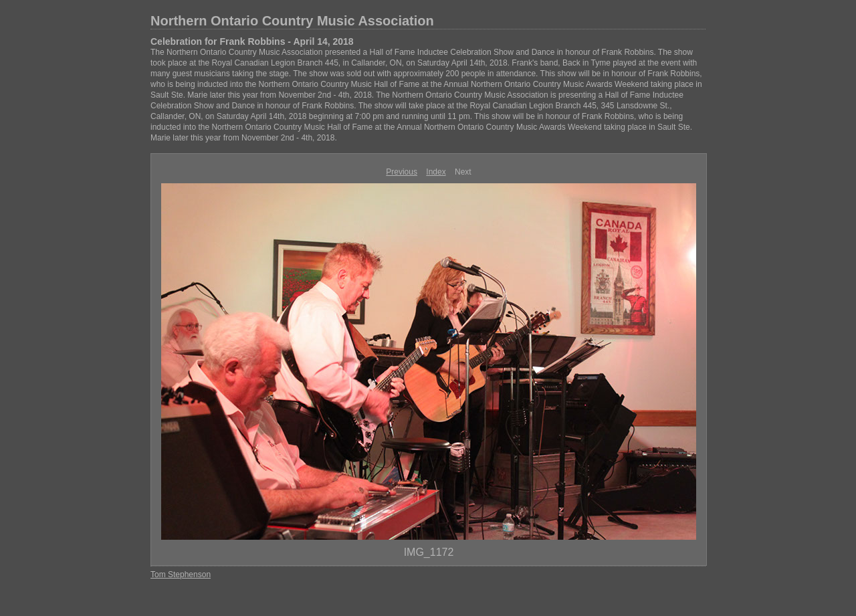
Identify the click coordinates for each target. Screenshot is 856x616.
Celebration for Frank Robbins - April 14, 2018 (252, 41)
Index (435, 172)
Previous (401, 172)
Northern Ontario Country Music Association (292, 20)
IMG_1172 (429, 552)
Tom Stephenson (180, 574)
